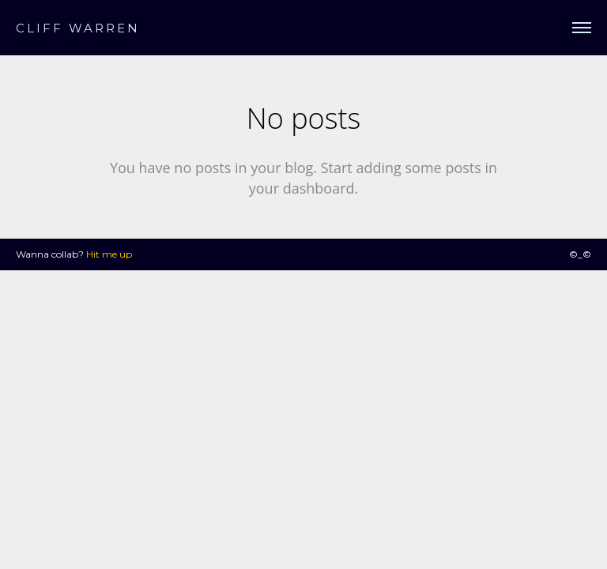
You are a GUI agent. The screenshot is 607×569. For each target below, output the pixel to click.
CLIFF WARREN (78, 28)
